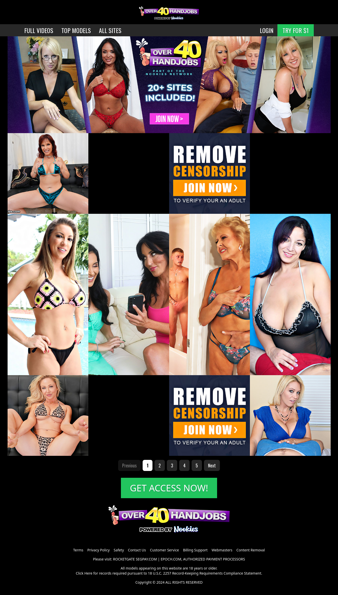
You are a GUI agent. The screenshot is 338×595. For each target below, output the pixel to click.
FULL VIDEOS (38, 30)
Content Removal (251, 550)
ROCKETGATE (124, 559)
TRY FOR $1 (295, 30)
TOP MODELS (76, 30)
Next (212, 465)
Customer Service (164, 550)
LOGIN (266, 30)
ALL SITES (110, 30)
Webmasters (222, 550)
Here (88, 573)
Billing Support (195, 550)
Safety (119, 550)
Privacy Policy (98, 550)
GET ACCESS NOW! (169, 488)
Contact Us (137, 550)
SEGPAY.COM (146, 559)
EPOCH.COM (171, 559)
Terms (78, 550)
